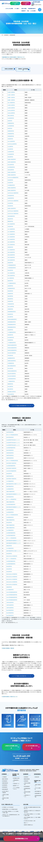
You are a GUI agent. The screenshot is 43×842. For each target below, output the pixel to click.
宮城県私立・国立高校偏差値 (23, 69)
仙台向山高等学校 (11, 110)
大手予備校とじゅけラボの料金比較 (7, 807)
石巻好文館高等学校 (12, 162)
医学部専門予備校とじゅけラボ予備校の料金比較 (9, 809)
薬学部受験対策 (4, 787)
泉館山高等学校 (11, 115)
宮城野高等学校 (11, 123)
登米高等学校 (10, 270)
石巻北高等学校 (11, 394)
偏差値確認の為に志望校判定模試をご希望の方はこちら (14, 57)
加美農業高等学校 (11, 358)
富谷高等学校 (10, 156)
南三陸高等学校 (11, 337)
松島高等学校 (10, 314)
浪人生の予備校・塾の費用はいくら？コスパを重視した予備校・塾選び (10, 812)
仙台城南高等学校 (10, 489)
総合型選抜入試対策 (16, 778)
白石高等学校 (10, 149)
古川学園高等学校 (10, 481)
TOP (2, 35)
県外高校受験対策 (26, 786)
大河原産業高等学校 (12, 265)
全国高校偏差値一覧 (38, 793)
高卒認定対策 (37, 776)
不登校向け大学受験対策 (5, 795)
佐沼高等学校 (10, 182)
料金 (28, 10)
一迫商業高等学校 (11, 381)
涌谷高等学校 (10, 296)
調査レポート (26, 822)
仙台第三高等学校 (11, 105)
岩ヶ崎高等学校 (11, 278)
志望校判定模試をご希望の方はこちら (10, 696)
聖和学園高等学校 (10, 486)
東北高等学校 (9, 473)
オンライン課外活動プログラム (16, 788)
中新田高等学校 (11, 304)
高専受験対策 (26, 781)
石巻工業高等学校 (11, 252)
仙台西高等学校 (11, 151)
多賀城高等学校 (11, 133)
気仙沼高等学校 (11, 164)
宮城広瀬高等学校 (11, 216)
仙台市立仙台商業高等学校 (13, 177)
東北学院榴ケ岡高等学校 (11, 463)
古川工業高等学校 (11, 229)
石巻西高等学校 (11, 198)
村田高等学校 (10, 340)
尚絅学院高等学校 (10, 432)
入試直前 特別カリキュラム (27, 796)
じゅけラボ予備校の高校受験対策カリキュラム (22, 405)
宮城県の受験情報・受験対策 (8, 648)
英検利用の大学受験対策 (5, 798)
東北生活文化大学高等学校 (11, 556)
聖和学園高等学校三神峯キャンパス (13, 483)
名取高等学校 (10, 247)
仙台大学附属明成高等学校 (11, 592)
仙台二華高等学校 (11, 102)
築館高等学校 (10, 221)
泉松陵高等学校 (11, 195)
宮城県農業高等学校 (12, 311)
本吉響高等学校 (11, 363)
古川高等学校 (10, 146)
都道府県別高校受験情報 (38, 796)
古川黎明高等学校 (11, 167)
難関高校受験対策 (26, 778)
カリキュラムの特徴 (9, 8)
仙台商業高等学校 (11, 185)
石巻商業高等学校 (11, 288)
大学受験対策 (4, 776)
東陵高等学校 (9, 545)
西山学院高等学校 (10, 610)
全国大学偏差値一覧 (38, 791)
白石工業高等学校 (11, 224)
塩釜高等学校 (10, 218)
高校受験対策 (6, 35)
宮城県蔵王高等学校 (12, 391)
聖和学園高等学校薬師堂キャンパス (13, 494)
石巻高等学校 (10, 138)
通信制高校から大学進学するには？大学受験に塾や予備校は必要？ (32, 811)
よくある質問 (33, 10)
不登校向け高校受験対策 (27, 784)
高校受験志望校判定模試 (27, 789)
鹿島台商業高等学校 (12, 365)
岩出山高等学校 (11, 306)
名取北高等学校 (11, 169)
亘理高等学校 (10, 293)
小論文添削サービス (16, 783)
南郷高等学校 (10, 384)
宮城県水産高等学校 (12, 360)
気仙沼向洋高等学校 (12, 353)
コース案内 (17, 8)
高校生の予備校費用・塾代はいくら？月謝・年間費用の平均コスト (32, 818)
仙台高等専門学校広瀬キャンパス (13, 445)
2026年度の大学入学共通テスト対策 (29, 820)
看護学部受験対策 (5, 783)
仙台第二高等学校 (11, 92)
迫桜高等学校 (10, 285)
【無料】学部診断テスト (38, 785)
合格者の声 (23, 10)
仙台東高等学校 (11, 125)
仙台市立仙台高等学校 (12, 144)
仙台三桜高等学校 (11, 141)
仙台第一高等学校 (11, 95)
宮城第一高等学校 (11, 97)
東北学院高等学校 (10, 437)
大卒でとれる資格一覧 (38, 788)
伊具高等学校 (10, 355)
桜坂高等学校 (10, 262)
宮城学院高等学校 (10, 452)
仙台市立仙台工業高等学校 (13, 193)
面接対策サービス (16, 785)
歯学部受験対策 (4, 785)
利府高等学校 (10, 180)
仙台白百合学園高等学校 (11, 471)
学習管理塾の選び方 (31, 8)
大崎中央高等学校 (10, 602)
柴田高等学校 (10, 291)
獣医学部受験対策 (5, 789)
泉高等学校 (10, 120)
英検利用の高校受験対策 (27, 792)
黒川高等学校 (10, 316)
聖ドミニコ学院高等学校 (11, 499)
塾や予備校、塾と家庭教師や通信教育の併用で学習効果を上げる (32, 808)
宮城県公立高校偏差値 (9, 68)
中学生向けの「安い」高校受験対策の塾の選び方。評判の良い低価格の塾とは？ (10, 815)
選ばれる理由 (24, 8)
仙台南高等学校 (11, 118)
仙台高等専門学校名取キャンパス (13, 440)
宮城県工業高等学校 (12, 159)
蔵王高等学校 (10, 389)
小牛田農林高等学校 (12, 283)
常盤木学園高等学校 (10, 491)
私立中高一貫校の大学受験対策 (5, 792)
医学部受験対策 (4, 781)
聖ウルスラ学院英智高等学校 (12, 434)
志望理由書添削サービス (16, 781)
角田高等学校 (10, 205)
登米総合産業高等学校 (12, 319)
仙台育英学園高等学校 (10, 447)
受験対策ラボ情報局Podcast (28, 824)
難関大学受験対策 (5, 778)
